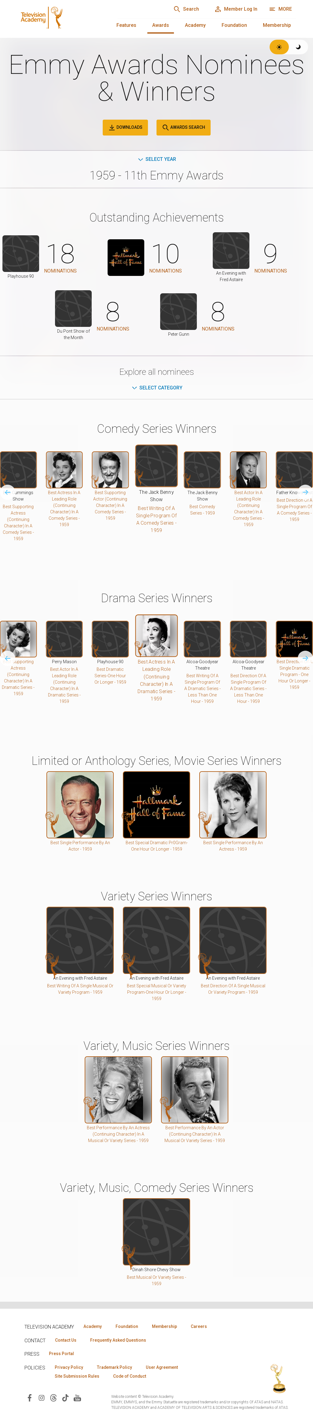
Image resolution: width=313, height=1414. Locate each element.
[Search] (184, 9)
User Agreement (164, 1367)
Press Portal (61, 1353)
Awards (160, 25)
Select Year (156, 159)
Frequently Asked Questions (119, 1340)
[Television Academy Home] (61, 18)
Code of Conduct (131, 1376)
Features (126, 25)
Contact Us (66, 1340)
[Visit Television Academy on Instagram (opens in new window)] (41, 1398)
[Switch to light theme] (279, 47)
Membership (277, 25)
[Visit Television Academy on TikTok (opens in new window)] (65, 1398)
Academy (195, 25)
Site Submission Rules (77, 1376)
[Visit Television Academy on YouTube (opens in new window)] (77, 1398)
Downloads (125, 127)
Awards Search (183, 127)
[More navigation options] (280, 9)
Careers (202, 1326)
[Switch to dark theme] (298, 47)
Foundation (234, 25)
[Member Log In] (235, 9)
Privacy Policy (69, 1367)
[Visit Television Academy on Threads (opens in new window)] (53, 1398)
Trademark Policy (116, 1367)
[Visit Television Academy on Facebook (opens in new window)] (29, 1398)
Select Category (157, 388)
